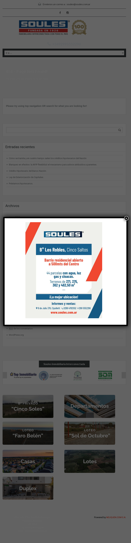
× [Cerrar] (126, 218)
